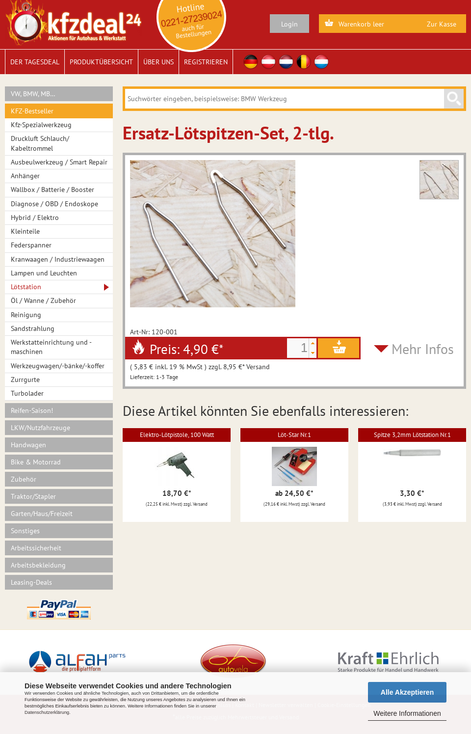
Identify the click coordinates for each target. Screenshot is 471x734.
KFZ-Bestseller (32, 111)
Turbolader (27, 393)
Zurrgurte (25, 379)
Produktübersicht (101, 61)
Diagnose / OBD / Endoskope (54, 203)
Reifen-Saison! (32, 410)
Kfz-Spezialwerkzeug (41, 124)
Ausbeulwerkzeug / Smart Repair (59, 162)
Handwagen (28, 444)
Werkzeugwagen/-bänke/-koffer (58, 365)
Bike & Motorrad (36, 462)
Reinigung (26, 314)
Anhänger (25, 175)
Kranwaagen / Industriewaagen (58, 259)
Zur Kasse (441, 24)
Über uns (158, 61)
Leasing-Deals (31, 582)
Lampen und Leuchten (44, 273)
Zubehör (23, 479)
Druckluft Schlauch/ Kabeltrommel (40, 143)
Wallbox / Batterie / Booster (52, 189)
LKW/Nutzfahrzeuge (40, 427)
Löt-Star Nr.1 (294, 435)
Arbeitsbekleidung (38, 565)
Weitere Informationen (407, 713)
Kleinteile (25, 231)
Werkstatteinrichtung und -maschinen (51, 347)
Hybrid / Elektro (35, 217)
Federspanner (31, 245)
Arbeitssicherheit (36, 548)
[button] (312, 343)
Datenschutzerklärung (47, 712)
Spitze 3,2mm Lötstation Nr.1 (412, 435)
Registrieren (206, 61)
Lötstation (26, 286)
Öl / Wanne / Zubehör (43, 300)
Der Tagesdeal (34, 61)
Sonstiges (25, 530)
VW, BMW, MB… (33, 93)
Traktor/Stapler (33, 496)
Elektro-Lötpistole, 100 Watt (177, 435)
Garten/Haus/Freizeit (42, 513)
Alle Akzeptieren (407, 692)
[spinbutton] (298, 348)
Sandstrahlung (32, 328)
